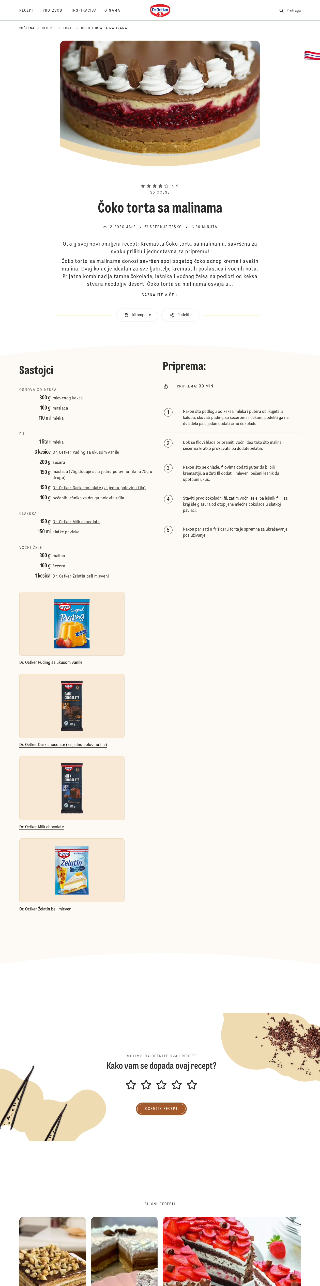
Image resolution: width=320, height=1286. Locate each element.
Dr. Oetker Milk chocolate (76, 522)
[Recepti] (31, 10)
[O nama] (116, 10)
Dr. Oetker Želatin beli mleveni (81, 576)
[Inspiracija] (88, 10)
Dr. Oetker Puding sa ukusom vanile (86, 453)
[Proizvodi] (57, 10)
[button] (160, 176)
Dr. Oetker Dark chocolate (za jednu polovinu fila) (99, 488)
